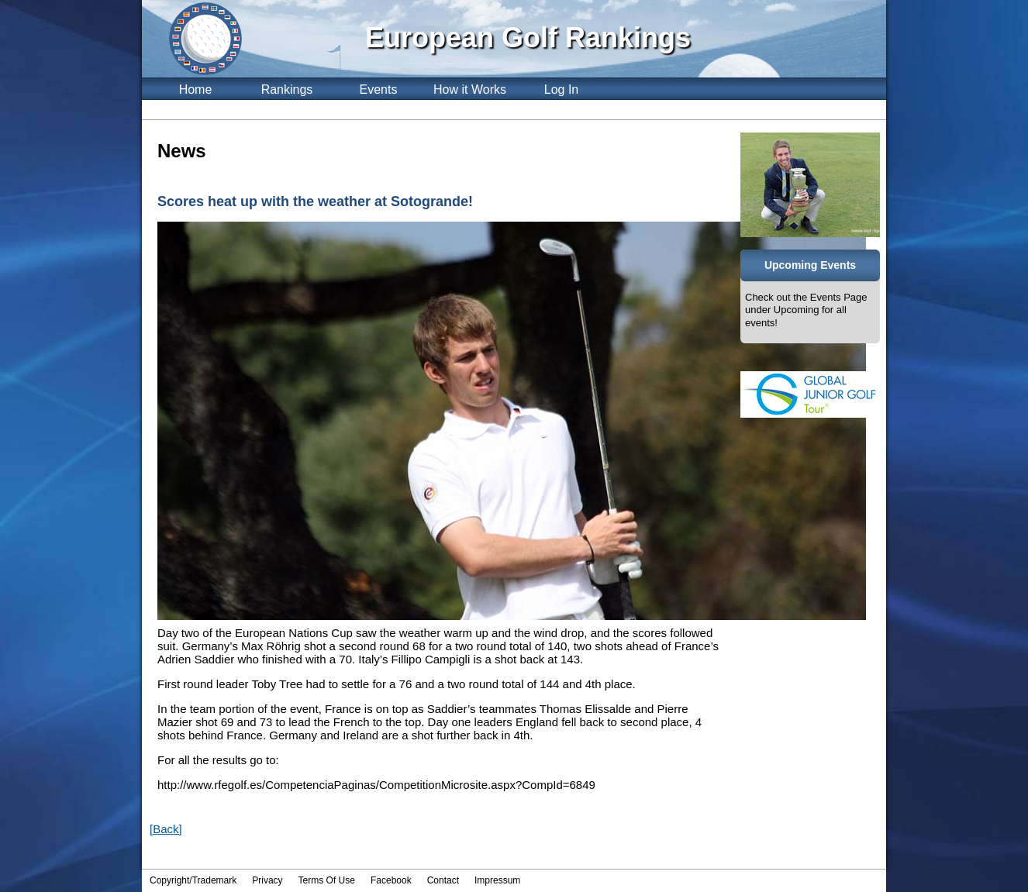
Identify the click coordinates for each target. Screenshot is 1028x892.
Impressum (497, 880)
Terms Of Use (326, 880)
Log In (561, 89)
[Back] (166, 828)
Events (379, 89)
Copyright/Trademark (193, 880)
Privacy (267, 880)
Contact (443, 880)
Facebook (391, 880)
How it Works (469, 89)
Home (195, 89)
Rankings (287, 89)
